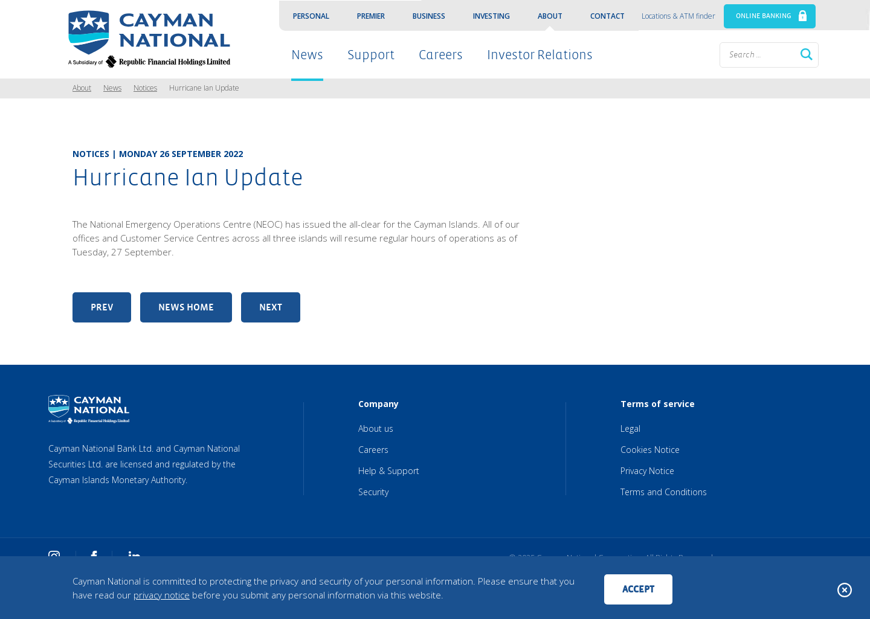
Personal (311, 16)
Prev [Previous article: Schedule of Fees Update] (102, 307)
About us (375, 428)
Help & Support (388, 470)
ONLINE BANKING (763, 16)
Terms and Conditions (663, 492)
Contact (607, 16)
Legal (630, 428)
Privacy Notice (647, 470)
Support (371, 55)
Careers (441, 55)
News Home (186, 307)
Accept (638, 589)
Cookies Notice (650, 449)
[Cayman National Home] (145, 39)
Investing (491, 16)
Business (429, 16)
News (307, 55)
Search (807, 54)
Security (373, 492)
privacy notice (162, 595)
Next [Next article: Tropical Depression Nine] (270, 307)
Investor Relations (540, 55)
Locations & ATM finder (678, 16)
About (550, 16)
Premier (371, 16)
